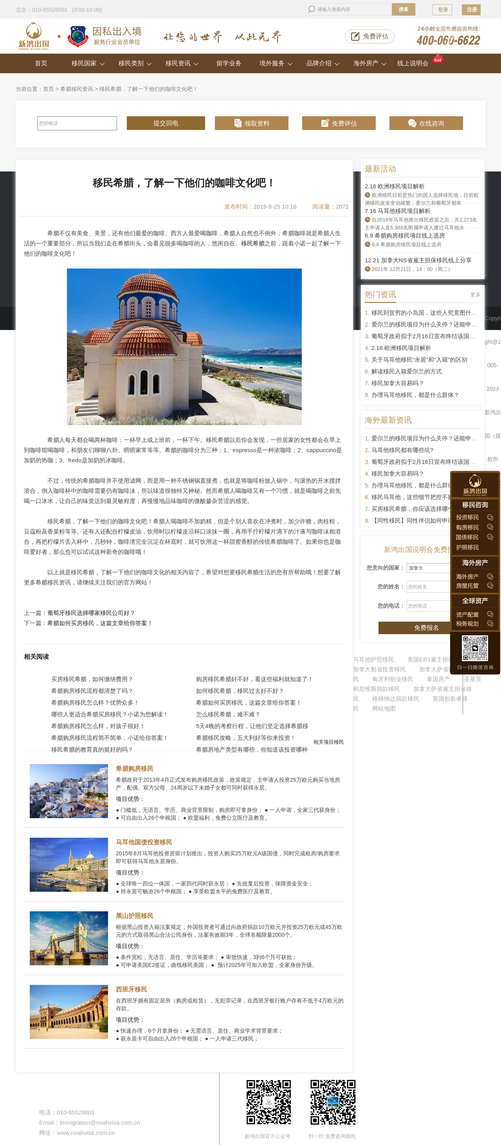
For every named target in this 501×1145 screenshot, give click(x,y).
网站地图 (384, 708)
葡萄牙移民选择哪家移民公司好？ (91, 613)
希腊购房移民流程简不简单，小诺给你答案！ (110, 737)
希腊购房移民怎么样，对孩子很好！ (98, 726)
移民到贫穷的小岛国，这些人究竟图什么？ (427, 312)
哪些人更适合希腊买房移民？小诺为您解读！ (110, 714)
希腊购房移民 (134, 768)
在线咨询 (431, 123)
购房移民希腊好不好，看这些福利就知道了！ (255, 679)
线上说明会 (421, 60)
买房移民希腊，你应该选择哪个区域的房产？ (430, 508)
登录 (443, 10)
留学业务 (228, 63)
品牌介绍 (323, 63)
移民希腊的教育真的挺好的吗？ (92, 749)
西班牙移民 (131, 989)
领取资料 (257, 123)
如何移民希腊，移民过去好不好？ (240, 690)
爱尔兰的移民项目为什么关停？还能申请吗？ (430, 324)
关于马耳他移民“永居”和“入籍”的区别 (419, 359)
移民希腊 (253, 243)
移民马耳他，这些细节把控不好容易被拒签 (427, 497)
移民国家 (88, 63)
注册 (472, 10)
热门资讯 (380, 294)
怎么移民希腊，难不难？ (228, 714)
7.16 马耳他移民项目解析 (398, 210)
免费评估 (375, 36)
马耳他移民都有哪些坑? (402, 450)
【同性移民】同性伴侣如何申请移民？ (421, 520)
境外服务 (276, 63)
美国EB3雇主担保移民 (436, 659)
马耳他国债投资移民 (144, 842)
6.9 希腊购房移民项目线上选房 (405, 235)
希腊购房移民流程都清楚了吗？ (92, 690)
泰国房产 (438, 679)
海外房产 (370, 63)
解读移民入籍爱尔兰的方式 (406, 371)
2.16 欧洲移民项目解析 (395, 186)
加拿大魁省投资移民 (379, 669)
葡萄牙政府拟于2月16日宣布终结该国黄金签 (429, 336)
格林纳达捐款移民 (395, 698)
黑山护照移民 (134, 915)
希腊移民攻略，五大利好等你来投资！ (246, 737)
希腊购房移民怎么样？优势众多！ (95, 702)
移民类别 (135, 63)
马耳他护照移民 (373, 659)
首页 (41, 63)
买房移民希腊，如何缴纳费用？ (92, 679)
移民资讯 (182, 63)
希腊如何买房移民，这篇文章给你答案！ (100, 623)
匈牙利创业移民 (392, 679)
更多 (475, 295)
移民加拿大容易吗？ (397, 383)
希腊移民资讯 (76, 89)
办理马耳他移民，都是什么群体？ (415, 394)
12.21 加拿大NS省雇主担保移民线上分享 (418, 260)
